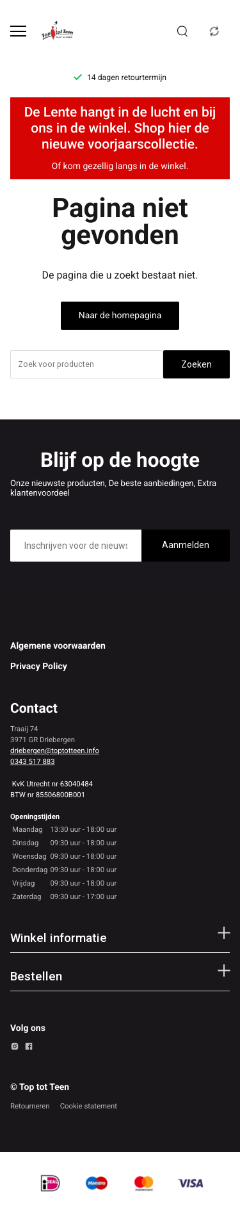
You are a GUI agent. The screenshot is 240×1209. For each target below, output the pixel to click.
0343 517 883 (32, 761)
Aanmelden (185, 545)
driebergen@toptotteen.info (54, 750)
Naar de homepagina (120, 316)
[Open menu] (18, 31)
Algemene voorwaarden (58, 646)
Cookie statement (88, 1105)
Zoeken (196, 364)
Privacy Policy (38, 666)
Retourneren (30, 1105)
